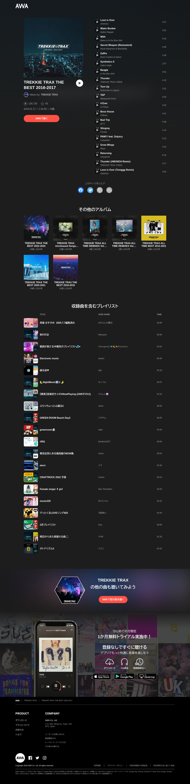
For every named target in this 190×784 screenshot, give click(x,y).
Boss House (107, 111)
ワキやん (102, 418)
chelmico (104, 24)
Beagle (104, 70)
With (103, 36)
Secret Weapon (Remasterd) (116, 45)
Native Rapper (107, 32)
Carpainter (105, 140)
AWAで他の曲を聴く (113, 599)
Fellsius (103, 115)
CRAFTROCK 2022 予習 (53, 477)
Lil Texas (104, 107)
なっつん (102, 382)
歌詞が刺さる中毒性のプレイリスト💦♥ (60, 346)
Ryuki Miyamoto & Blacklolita (113, 49)
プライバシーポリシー (115, 766)
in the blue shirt (107, 73)
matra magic (106, 65)
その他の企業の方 (52, 746)
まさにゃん (103, 501)
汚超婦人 (102, 513)
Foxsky (103, 132)
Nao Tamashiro (105, 489)
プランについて (22, 725)
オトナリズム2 (47, 548)
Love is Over (107, 20)
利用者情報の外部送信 (138, 766)
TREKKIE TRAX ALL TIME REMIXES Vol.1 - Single (124, 246)
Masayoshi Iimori (108, 98)
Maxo (102, 148)
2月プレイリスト (48, 525)
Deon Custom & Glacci (110, 57)
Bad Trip (105, 120)
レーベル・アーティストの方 (55, 742)
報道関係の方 (50, 738)
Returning (106, 153)
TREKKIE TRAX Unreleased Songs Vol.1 (65, 246)
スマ (100, 465)
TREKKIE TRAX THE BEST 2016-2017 (56, 700)
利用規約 (97, 766)
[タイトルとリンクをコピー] (100, 190)
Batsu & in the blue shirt (111, 40)
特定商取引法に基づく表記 (164, 766)
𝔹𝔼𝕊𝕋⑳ (44, 334)
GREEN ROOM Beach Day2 (55, 418)
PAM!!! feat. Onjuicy (111, 136)
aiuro (43, 465)
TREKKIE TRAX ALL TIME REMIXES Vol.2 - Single (95, 246)
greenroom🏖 (47, 429)
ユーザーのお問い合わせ (54, 734)
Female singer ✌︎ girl (51, 489)
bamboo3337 (104, 441)
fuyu (100, 525)
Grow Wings (107, 145)
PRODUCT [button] (22, 713)
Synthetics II (107, 61)
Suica (100, 453)
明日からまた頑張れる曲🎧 (54, 536)
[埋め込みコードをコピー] (109, 190)
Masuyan (102, 334)
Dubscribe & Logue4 (109, 90)
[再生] (79, 83)
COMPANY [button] (52, 713)
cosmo (101, 477)
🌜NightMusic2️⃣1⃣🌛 (52, 382)
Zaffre (103, 53)
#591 (42, 441)
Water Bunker (108, 28)
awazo (101, 358)
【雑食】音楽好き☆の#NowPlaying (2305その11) (65, 394)
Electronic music (49, 358)
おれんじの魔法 (105, 323)
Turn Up (104, 86)
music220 (45, 501)
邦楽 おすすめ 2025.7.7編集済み (57, 323)
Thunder (105, 78)
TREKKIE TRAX (49, 94)
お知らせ (19, 730)
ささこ (101, 548)
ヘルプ (18, 734)
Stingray (105, 128)
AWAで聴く (41, 118)
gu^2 (102, 123)
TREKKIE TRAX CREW (111, 82)
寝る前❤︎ (44, 370)
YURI (100, 536)
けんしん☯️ (103, 394)
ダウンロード (21, 720)
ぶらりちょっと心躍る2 (52, 406)
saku (100, 429)
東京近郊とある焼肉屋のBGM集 (57, 453)
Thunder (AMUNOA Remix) (115, 161)
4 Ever (103, 103)
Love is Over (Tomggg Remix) (117, 170)
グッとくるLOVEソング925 (54, 513)
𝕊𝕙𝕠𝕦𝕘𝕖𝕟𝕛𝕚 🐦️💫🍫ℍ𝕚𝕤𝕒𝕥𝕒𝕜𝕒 (113, 346)
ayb (100, 370)
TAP (102, 95)
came (100, 406)
